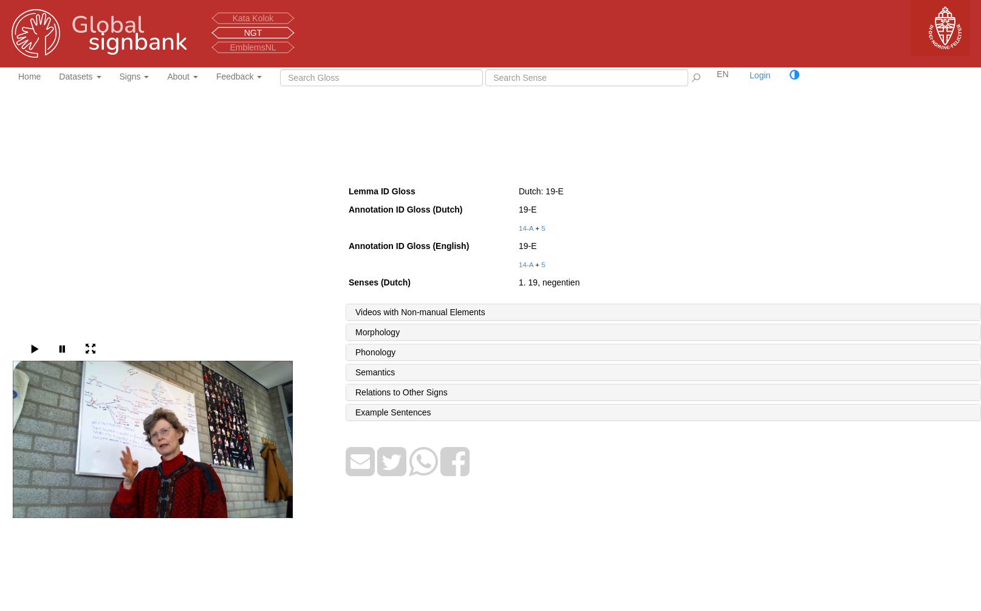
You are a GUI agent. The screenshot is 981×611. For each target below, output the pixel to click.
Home (29, 76)
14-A (526, 228)
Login (760, 75)
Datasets (80, 76)
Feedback (239, 76)
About (182, 76)
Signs (134, 76)
